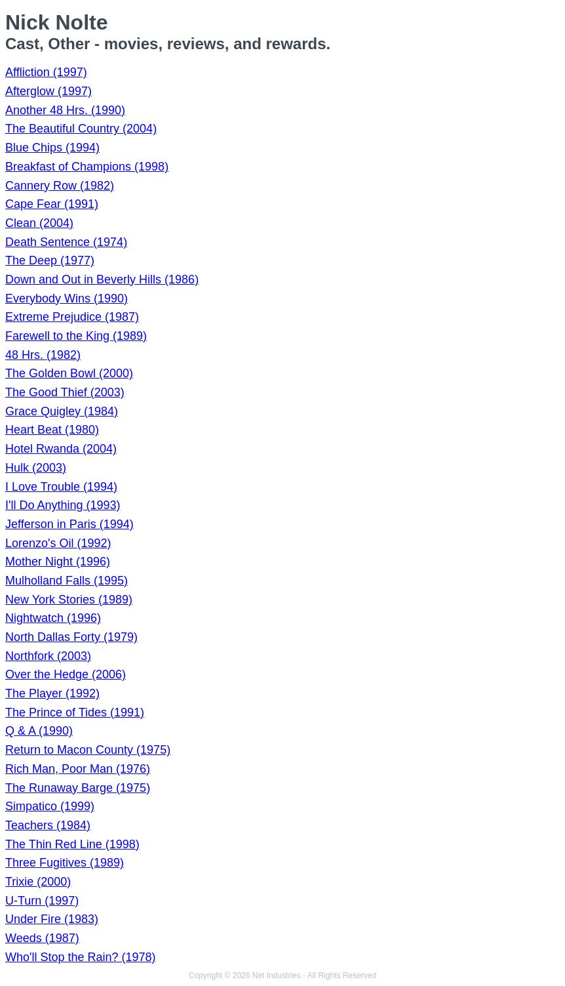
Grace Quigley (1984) (61, 411)
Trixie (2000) (38, 881)
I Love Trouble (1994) (61, 486)
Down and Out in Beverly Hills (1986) (102, 279)
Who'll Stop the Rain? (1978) (80, 957)
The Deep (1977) (49, 260)
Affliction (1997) (46, 72)
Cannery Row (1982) (59, 185)
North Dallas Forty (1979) (71, 637)
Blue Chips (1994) (52, 147)
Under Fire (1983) (51, 919)
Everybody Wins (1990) (66, 298)
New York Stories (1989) (68, 599)
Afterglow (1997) (48, 91)
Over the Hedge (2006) (65, 674)
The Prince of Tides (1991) (74, 712)
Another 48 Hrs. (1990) (65, 110)
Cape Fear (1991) (51, 204)
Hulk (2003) (35, 467)
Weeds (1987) (42, 938)
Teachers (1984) (47, 825)
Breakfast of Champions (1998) (86, 166)
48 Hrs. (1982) (43, 354)
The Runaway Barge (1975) (77, 787)
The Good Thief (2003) (65, 392)
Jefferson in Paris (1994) (69, 524)
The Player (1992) (52, 693)
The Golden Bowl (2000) (69, 373)
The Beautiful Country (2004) (81, 128)
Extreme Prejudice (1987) (72, 316)
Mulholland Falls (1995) (66, 580)
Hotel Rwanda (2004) (61, 448)
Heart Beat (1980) (52, 429)
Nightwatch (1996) (53, 618)
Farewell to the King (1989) (76, 335)
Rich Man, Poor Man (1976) (77, 768)
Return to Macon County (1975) (87, 749)
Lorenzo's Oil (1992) (58, 543)
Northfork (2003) (48, 656)
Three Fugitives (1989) (64, 862)
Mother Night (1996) (57, 561)
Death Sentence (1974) (66, 242)
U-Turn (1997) (42, 900)
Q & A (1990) (39, 730)
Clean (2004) (39, 223)
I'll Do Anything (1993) (63, 505)
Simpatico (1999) (49, 806)
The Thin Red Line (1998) (72, 844)
